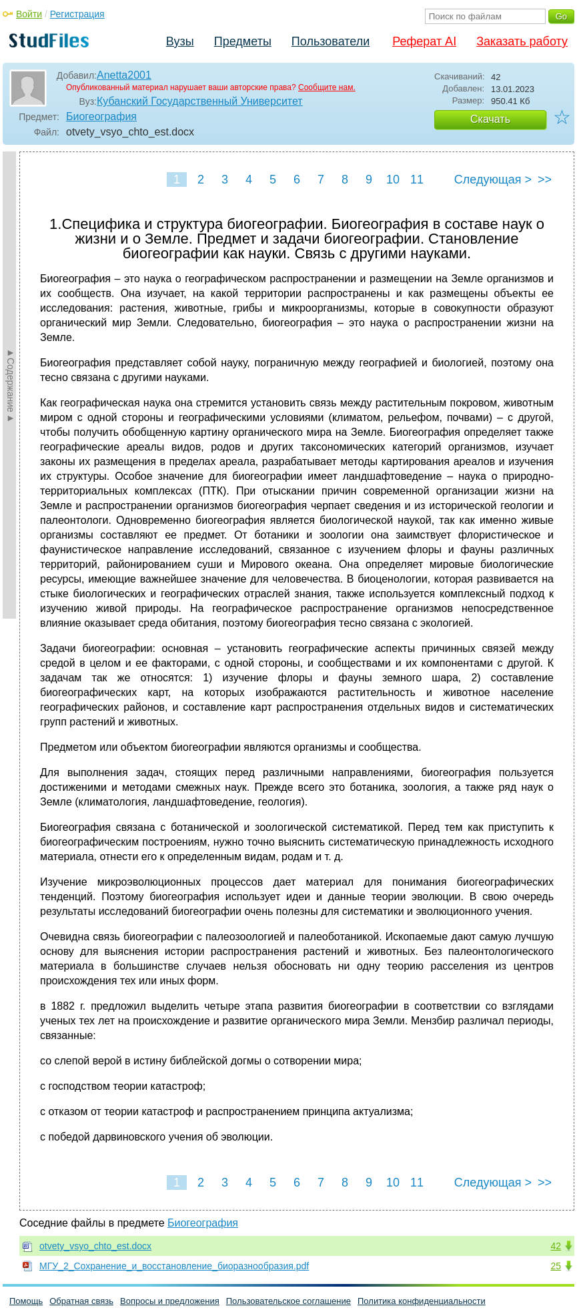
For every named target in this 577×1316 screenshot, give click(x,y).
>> (545, 179)
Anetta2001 (124, 75)
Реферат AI (424, 41)
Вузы (180, 41)
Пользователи (331, 41)
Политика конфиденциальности (422, 1301)
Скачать (490, 119)
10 (393, 179)
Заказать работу (522, 41)
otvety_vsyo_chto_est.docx (95, 1246)
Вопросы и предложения (169, 1301)
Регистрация (77, 14)
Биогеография (101, 116)
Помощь (26, 1301)
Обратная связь (81, 1301)
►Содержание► (10, 385)
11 (417, 179)
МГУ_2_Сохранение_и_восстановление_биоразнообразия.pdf (174, 1266)
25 (555, 1266)
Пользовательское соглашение (288, 1301)
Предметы (242, 41)
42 (555, 1246)
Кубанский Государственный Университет (200, 101)
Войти (29, 14)
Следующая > (493, 179)
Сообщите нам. (327, 87)
